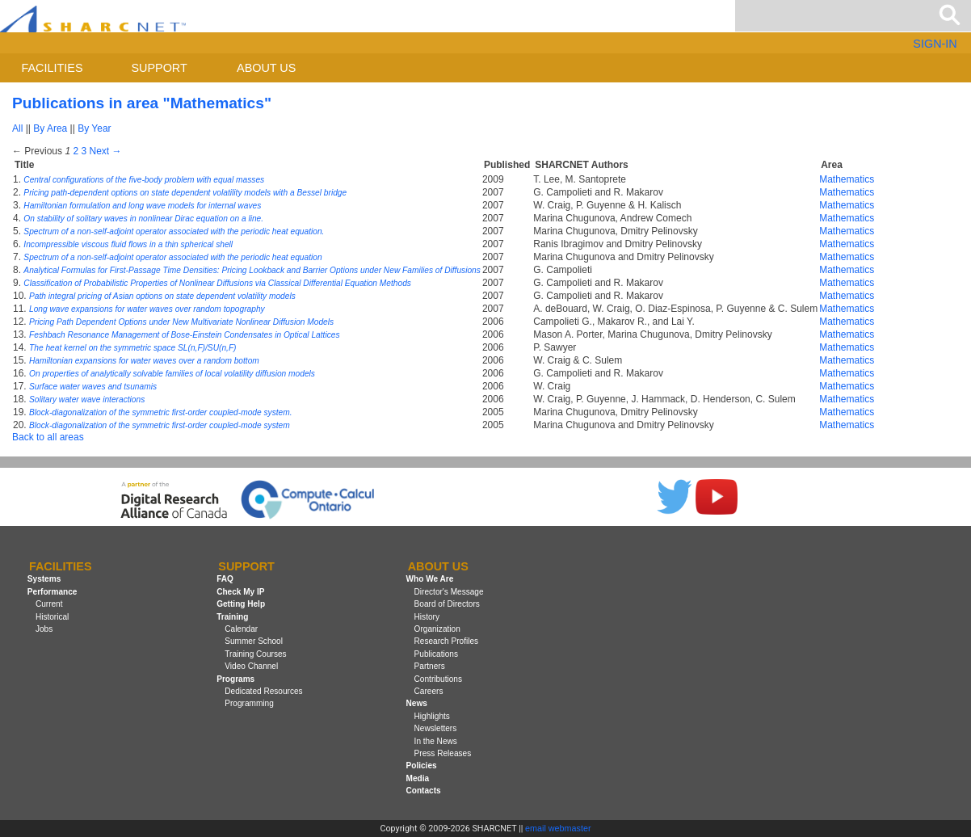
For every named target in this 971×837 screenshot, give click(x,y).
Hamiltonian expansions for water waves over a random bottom (144, 360)
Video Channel (251, 666)
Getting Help (240, 603)
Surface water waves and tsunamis (93, 386)
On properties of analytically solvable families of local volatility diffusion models (172, 373)
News (416, 703)
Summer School (254, 641)
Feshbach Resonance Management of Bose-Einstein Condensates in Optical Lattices (184, 334)
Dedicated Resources (263, 691)
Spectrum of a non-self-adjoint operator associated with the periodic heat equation (172, 257)
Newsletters (435, 728)
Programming (249, 703)
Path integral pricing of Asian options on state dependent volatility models (162, 296)
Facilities (52, 67)
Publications (436, 654)
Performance (52, 591)
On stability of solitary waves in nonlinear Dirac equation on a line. (143, 218)
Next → (105, 151)
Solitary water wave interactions (87, 399)
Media (418, 778)
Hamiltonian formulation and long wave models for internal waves (142, 205)
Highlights (432, 716)
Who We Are (430, 579)
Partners (429, 666)
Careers (428, 691)
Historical (52, 616)
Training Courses (255, 654)
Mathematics (846, 179)
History (426, 616)
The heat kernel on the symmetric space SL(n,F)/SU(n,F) (132, 347)
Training (232, 616)
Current (49, 603)
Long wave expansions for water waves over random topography (147, 309)
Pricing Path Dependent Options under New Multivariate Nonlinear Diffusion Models (181, 322)
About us (266, 67)
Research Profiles (446, 641)
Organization (437, 629)
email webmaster (558, 828)
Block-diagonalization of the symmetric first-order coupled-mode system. (160, 412)
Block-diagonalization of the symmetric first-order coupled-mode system (159, 425)
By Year (94, 128)
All (17, 128)
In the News (435, 741)
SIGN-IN (934, 43)
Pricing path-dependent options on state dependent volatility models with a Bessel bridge (185, 192)
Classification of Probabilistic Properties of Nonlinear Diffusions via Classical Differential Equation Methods (217, 283)
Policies (421, 765)
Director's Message (449, 591)
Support (159, 67)
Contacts (423, 790)
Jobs (44, 629)
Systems (44, 579)
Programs (235, 679)
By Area (50, 128)
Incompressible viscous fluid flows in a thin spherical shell (128, 244)
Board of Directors (447, 603)
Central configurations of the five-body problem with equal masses (143, 179)
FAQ (224, 579)
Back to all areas (48, 437)
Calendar (241, 629)
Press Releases (443, 753)
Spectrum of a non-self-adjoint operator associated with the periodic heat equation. (173, 231)
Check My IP (240, 591)
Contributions (438, 679)
